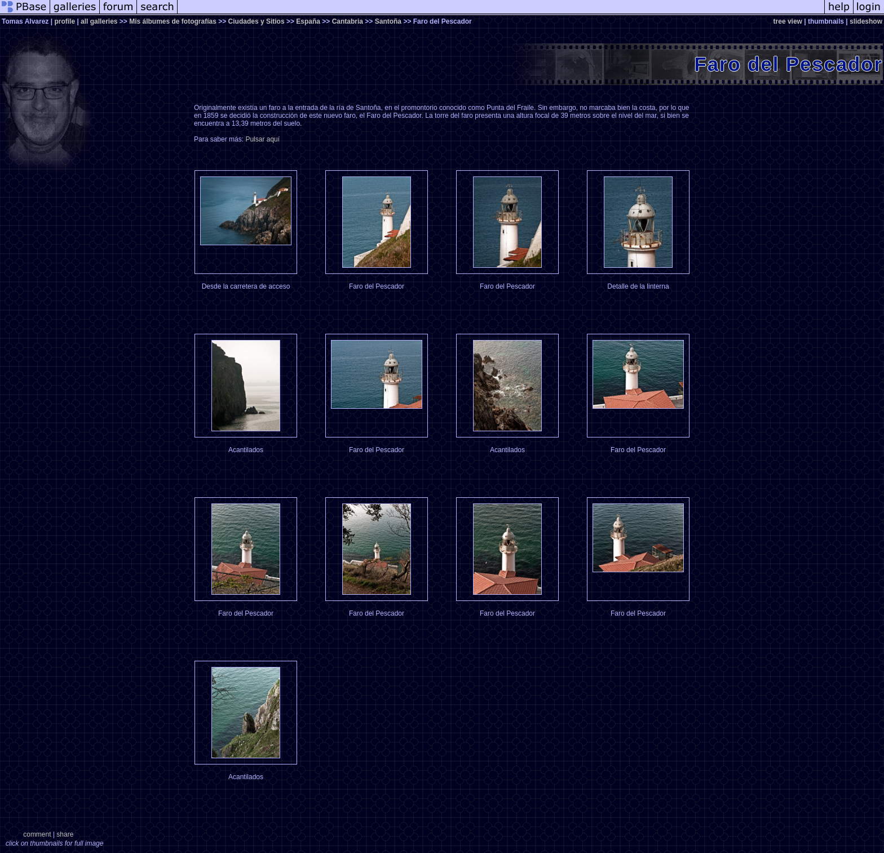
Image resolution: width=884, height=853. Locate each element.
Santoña (388, 21)
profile (64, 21)
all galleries (99, 21)
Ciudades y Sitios (256, 21)
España (308, 21)
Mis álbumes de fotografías (172, 21)
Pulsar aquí (262, 139)
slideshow (866, 21)
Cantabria (347, 21)
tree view (788, 21)
